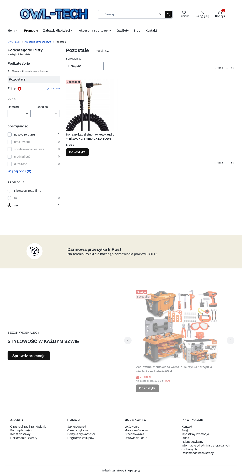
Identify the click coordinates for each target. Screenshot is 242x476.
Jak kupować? (76, 426)
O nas (185, 438)
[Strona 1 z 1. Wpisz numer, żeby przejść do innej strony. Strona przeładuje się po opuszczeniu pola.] (227, 68)
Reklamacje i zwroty (23, 438)
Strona (219, 68)
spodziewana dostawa (29, 149)
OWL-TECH (14, 42)
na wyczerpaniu (24, 134)
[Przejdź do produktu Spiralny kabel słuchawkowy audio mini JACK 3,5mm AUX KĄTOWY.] (92, 105)
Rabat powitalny (192, 441)
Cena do (42, 107)
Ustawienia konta (135, 438)
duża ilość (20, 164)
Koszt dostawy (20, 434)
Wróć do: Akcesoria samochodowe (28, 71)
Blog (185, 430)
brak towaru (22, 141)
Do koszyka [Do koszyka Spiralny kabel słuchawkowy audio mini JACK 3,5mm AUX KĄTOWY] (77, 152)
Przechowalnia (134, 434)
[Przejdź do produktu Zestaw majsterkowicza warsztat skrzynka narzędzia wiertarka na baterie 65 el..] (179, 326)
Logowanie (131, 426)
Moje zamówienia (136, 430)
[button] (168, 14)
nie (16, 205)
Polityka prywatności (81, 434)
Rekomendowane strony (198, 453)
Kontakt (187, 426)
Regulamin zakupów (80, 438)
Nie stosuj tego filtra (27, 190)
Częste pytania (77, 430)
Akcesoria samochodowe (38, 42)
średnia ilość (22, 156)
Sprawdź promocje (28, 356)
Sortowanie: (73, 58)
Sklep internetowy (119, 470)
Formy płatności (21, 430)
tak (16, 198)
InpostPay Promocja (195, 434)
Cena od (13, 107)
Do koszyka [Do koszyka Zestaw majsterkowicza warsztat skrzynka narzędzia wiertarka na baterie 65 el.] (147, 388)
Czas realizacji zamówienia (28, 426)
